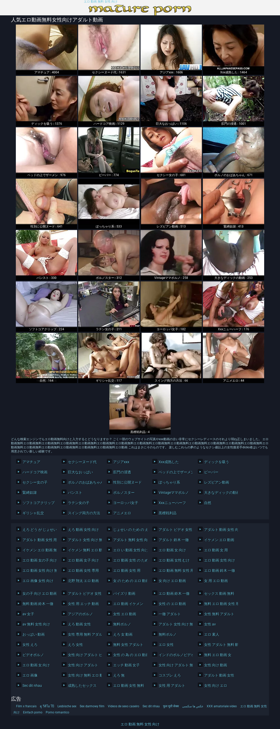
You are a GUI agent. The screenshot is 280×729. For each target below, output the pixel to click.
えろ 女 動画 (123, 634)
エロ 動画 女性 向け (219, 560)
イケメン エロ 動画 (219, 540)
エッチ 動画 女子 (126, 665)
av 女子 (28, 614)
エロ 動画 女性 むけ (174, 560)
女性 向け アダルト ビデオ (83, 655)
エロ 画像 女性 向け (37, 581)
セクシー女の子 (35, 482)
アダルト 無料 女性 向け (129, 540)
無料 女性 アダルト (128, 645)
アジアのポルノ (80, 614)
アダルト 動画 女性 (219, 675)
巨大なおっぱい (80, 472)
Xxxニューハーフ (172, 503)
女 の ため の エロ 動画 (129, 581)
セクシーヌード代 (82, 462)
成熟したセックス (82, 686)
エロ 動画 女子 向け (83, 560)
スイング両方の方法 (83, 513)
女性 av (210, 624)
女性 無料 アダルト (219, 614)
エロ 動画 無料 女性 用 (174, 570)
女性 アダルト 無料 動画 (220, 645)
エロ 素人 (211, 634)
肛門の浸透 (122, 472)
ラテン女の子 (78, 503)
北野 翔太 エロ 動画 (83, 581)
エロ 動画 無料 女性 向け (101, 1)
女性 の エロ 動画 (172, 604)
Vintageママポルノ (174, 493)
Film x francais (26, 706)
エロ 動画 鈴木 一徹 (219, 570)
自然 (207, 503)
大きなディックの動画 (220, 493)
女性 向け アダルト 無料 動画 (174, 665)
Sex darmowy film (92, 706)
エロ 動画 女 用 (216, 550)
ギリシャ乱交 (33, 513)
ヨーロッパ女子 (125, 503)
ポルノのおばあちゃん (83, 482)
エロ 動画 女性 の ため (129, 560)
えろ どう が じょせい (38, 530)
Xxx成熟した (169, 462)
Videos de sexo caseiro (123, 706)
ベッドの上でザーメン (174, 472)
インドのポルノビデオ (174, 655)
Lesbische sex (66, 706)
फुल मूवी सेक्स (171, 706)
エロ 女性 (166, 645)
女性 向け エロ (215, 686)
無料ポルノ (122, 624)
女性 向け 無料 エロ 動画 (83, 675)
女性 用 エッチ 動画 (83, 604)
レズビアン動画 (216, 482)
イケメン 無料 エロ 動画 (83, 550)
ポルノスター (124, 493)
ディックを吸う (216, 462)
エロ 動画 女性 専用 (83, 570)
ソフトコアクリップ (38, 503)
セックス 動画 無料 (219, 593)
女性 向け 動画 (215, 665)
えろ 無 (119, 675)
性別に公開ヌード (127, 482)
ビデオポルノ (33, 655)
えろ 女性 (75, 645)
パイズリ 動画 (124, 593)
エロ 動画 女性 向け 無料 (38, 570)
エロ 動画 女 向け (172, 550)
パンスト (75, 493)
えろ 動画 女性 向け (83, 530)
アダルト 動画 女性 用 (38, 540)
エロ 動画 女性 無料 (128, 686)
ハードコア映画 (35, 472)
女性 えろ (30, 645)
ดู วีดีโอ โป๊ (47, 706)
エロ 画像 (30, 675)
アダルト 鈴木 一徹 (174, 540)
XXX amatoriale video (222, 706)
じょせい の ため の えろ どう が (129, 530)
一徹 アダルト (170, 614)
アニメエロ (122, 513)
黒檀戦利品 (168, 513)
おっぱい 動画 (33, 634)
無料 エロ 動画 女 (217, 655)
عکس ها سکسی (192, 706)
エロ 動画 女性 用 (127, 570)
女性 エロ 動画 (124, 614)
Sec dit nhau (32, 686)
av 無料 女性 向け (36, 624)
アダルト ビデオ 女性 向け (174, 530)
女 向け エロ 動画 (172, 581)
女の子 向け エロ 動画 (38, 593)
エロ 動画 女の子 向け (38, 560)
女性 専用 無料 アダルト (83, 634)
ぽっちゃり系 (169, 482)
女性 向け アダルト (83, 665)
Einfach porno (32, 712)
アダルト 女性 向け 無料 (83, 540)
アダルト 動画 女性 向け (220, 530)
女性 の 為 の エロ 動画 (129, 655)
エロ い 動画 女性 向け (129, 550)
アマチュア (31, 462)
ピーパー (211, 472)
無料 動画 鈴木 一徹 (37, 604)
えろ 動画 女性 (79, 624)
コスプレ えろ (170, 675)
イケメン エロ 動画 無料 (38, 550)
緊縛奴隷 (29, 493)
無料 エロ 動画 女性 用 (220, 604)
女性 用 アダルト (172, 686)
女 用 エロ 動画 (216, 581)
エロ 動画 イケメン (128, 604)
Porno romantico (57, 712)
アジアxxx (121, 462)
